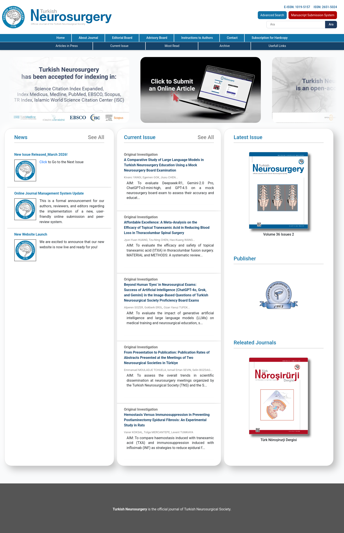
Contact (232, 37)
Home (60, 37)
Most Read (172, 46)
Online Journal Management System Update (49, 193)
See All (96, 137)
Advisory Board (156, 37)
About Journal (88, 37)
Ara (331, 24)
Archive (225, 46)
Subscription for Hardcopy (270, 37)
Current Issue (119, 46)
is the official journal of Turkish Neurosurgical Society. (172, 509)
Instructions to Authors (197, 37)
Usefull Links (277, 46)
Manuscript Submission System (312, 15)
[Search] (295, 24)
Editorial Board (122, 37)
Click (43, 162)
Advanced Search (272, 15)
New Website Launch (30, 234)
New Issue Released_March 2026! (40, 154)
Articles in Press (67, 46)
